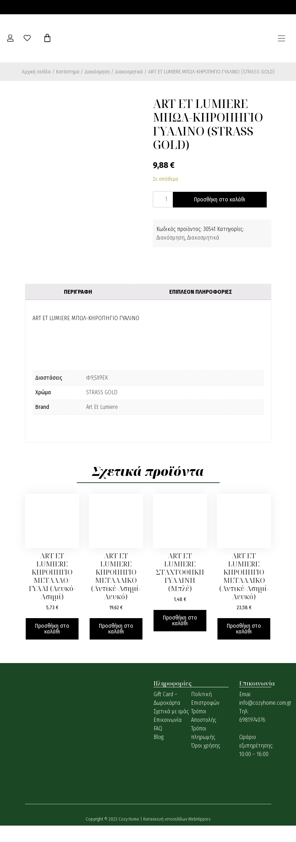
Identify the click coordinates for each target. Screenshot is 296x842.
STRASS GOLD (101, 408)
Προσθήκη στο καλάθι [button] (52, 645)
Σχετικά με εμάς (171, 727)
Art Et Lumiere (102, 423)
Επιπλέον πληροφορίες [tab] (200, 308)
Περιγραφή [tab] (78, 308)
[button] (282, 38)
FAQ (158, 744)
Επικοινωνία (168, 736)
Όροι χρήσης (205, 762)
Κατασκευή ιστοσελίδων (165, 835)
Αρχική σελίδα (36, 71)
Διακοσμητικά (129, 71)
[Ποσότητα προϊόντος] (163, 199)
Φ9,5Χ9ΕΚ (97, 394)
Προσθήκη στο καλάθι (202, 215)
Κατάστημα (67, 71)
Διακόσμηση (97, 71)
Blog (159, 753)
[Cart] (47, 38)
